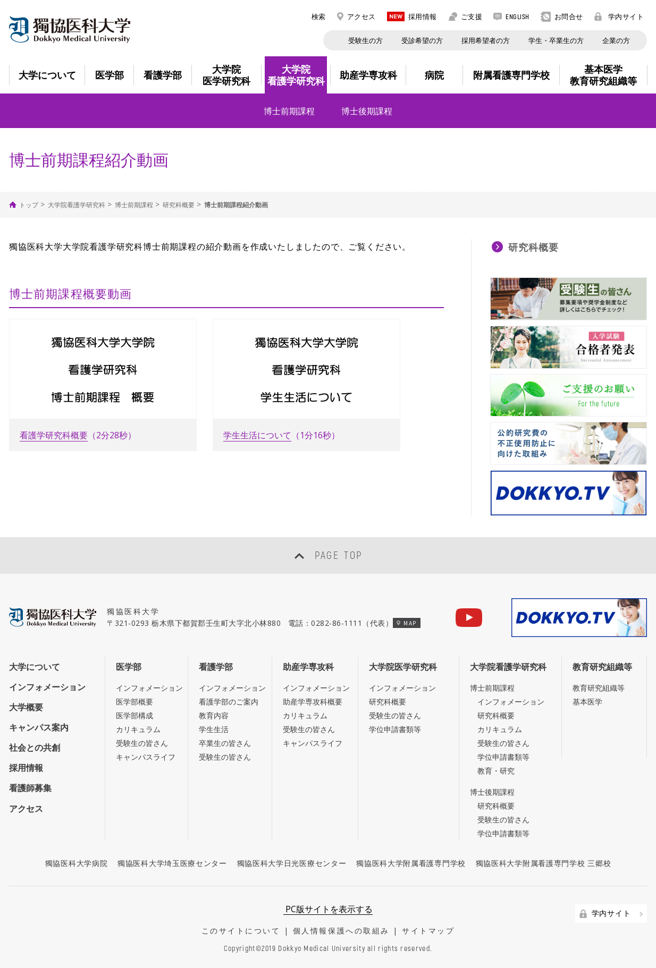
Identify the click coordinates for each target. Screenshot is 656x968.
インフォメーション (47, 687)
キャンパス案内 (39, 727)
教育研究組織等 (602, 667)
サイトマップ (428, 930)
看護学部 (216, 667)
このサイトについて (241, 930)
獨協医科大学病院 (76, 863)
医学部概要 (134, 702)
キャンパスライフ (145, 757)
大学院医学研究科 (403, 667)
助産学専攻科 (308, 667)
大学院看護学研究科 (76, 204)
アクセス (356, 16)
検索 (313, 16)
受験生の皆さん (142, 743)
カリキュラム (138, 729)
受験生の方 (365, 40)
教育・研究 (496, 771)
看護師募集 (30, 788)
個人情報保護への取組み (341, 930)
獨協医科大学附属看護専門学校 (411, 863)
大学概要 (26, 707)
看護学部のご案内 (228, 702)
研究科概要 (179, 204)
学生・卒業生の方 (556, 40)
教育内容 (214, 715)
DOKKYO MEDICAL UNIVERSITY (69, 29)
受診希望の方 (422, 40)
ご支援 (465, 16)
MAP (406, 623)
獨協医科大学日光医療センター (292, 863)
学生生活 (214, 729)
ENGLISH (511, 16)
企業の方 (616, 40)
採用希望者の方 (485, 40)
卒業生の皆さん (225, 743)
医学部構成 (134, 715)
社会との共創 (34, 747)
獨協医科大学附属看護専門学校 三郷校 (543, 863)
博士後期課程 (366, 111)
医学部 (128, 667)
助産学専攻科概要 (312, 702)
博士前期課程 (289, 111)
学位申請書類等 (395, 729)
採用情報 (412, 16)
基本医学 (587, 702)
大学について (34, 667)
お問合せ (562, 17)
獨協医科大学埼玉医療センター (172, 863)
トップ (28, 204)
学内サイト (619, 16)
